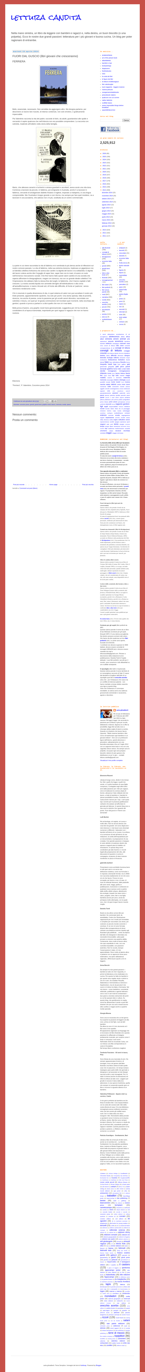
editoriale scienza (117, 1230)
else (107, 1246)
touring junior (111, 1338)
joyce (113, 373)
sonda (128, 1328)
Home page (53, 484)
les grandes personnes (115, 1287)
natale (108, 384)
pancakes (122, 284)
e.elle (112, 1225)
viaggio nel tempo (117, 433)
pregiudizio (126, 399)
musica (127, 382)
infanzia (103, 373)
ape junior (117, 1191)
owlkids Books (110, 1308)
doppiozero (106, 68)
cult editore (119, 1219)
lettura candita (46, 17)
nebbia (119, 384)
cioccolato (122, 253)
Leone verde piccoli (107, 1182)
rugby (114, 411)
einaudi (119, 1241)
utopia (111, 431)
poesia (104, 314)
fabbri (126, 1246)
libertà (128, 373)
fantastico (121, 360)
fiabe (107, 362)
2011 (104, 236)
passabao (121, 1308)
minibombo (126, 1293)
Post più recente (18, 484)
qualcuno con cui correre (110, 97)
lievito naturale (124, 265)
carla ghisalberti (122, 710)
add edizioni (105, 1186)
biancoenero (105, 1203)
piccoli (104, 307)
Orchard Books (104, 1184)
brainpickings (106, 66)
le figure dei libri (107, 79)
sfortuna (106, 419)
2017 (104, 181)
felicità (102, 362)
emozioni (122, 357)
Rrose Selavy (115, 1184)
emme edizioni (116, 1246)
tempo (102, 426)
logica (105, 375)
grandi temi (38, 404)
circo (101, 345)
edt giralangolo (106, 1241)
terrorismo (123, 426)
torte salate (123, 317)
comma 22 (112, 1216)
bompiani (118, 1205)
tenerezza (117, 426)
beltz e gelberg (119, 1200)
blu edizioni (119, 1203)
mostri (118, 382)
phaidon (124, 1310)
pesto (121, 299)
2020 (104, 172)
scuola (117, 415)
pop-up (104, 317)
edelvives (104, 1227)
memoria (58, 404)
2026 (104, 153)
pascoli (128, 391)
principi (128, 402)
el (112, 1243)
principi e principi (114, 1314)
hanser (102, 1262)
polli (112, 399)
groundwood (124, 1260)
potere (120, 399)
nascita (102, 384)
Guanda (114, 1178)
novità (64, 404)
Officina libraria (122, 1182)
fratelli (110, 364)
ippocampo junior (113, 1270)
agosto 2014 (106, 205)
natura (113, 384)
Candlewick (124, 1173)
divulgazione (106, 257)
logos (102, 1291)
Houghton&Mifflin (125, 1178)
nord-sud (127, 1298)
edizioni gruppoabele (109, 1237)
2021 (104, 169)
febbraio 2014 (107, 223)
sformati (122, 312)
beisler (103, 1200)
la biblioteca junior (124, 1277)
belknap (83, 1365)
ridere (112, 408)
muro (122, 382)
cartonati (123, 343)
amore (116, 339)
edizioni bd (112, 1232)
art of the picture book (109, 58)
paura (102, 395)
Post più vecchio (88, 484)
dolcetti (121, 256)
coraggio (127, 351)
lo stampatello (113, 1289)
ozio (114, 391)
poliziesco (108, 399)
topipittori (120, 1335)
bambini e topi (107, 63)
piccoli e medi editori (112, 397)
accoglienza (103, 336)
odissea (128, 386)
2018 (104, 178)
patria (128, 393)
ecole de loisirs (125, 1225)
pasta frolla (123, 289)
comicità (127, 345)
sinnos (102, 1328)
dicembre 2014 (107, 192)
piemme (116, 1312)
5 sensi (103, 334)
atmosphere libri (116, 1193)
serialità (123, 417)
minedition (115, 1293)
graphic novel (46, 404)
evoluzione (103, 360)
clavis (111, 1209)
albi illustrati (106, 248)
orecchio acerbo (105, 303)
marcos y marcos (115, 1291)
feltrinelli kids (105, 1250)
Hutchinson (105, 1180)
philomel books (104, 1312)
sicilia (111, 419)
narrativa (105, 297)
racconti (108, 404)
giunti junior (125, 1257)
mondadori (110, 1296)
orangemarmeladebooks (110, 92)
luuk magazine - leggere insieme (113, 87)
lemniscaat (103, 1287)
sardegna (109, 413)
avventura (119, 341)
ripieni (121, 304)
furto (119, 364)
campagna (115, 343)
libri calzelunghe (107, 84)
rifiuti (116, 408)
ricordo (107, 408)
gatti (128, 364)
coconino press (24, 404)
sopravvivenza (104, 422)
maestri (122, 375)
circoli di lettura (109, 345)
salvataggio (126, 411)
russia (119, 411)
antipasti (122, 248)
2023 (104, 162)
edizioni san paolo (108, 1239)
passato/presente (105, 393)
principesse (121, 402)
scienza (103, 415)
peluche (112, 395)
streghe (122, 424)
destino (102, 355)
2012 (104, 233)
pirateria (127, 397)
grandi (32, 404)
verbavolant (104, 1343)
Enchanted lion (104, 1178)
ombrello (107, 388)
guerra (110, 369)
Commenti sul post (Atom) (28, 488)
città (117, 345)
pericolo (123, 395)
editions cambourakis (115, 1227)
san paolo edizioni (115, 1323)
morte (113, 382)
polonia (116, 399)
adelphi (113, 1186)
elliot (101, 1246)
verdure (121, 322)
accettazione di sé (123, 334)
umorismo (103, 431)
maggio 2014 (106, 214)
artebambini (104, 1193)
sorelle (112, 422)
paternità (122, 393)
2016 (104, 184)
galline (124, 364)
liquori (121, 272)
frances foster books (106, 1253)
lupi (113, 375)
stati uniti (110, 424)
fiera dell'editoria (114, 362)
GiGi (103, 74)
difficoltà (113, 355)
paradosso (120, 391)
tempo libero (109, 426)
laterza (122, 1284)
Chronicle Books (105, 1175)
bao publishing (122, 1198)
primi (120, 301)
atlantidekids (106, 60)
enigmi (128, 357)
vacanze (118, 431)
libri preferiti (106, 287)
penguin (115, 1310)
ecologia (110, 357)
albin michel (120, 1189)
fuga (114, 364)
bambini (102, 343)
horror (115, 369)
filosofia (123, 362)
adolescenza (114, 336)
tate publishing (119, 1330)
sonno (128, 419)
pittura (102, 399)
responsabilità (113, 406)
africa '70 (121, 1186)
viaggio (109, 433)
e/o (117, 1225)
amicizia (108, 339)
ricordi (102, 408)
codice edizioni (118, 1214)
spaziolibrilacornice (108, 110)
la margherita (120, 1279)
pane (120, 287)
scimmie (110, 415)
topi (106, 428)
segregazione (125, 415)
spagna (117, 422)
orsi (108, 391)
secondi (121, 309)
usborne (102, 1341)
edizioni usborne (123, 1239)
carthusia (127, 1207)
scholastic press (105, 1326)
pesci (128, 395)
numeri (122, 386)
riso (120, 306)
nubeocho (120, 1301)
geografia (111, 366)
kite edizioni (125, 1275)
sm (122, 1328)
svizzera (127, 424)
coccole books (107, 1212)
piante (102, 397)
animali (123, 339)
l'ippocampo (109, 1277)
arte (128, 339)
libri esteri (105, 284)
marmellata (123, 275)
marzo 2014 (106, 220)
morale (108, 382)
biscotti (121, 250)
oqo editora (121, 1303)
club (129, 1209)
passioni (115, 393)
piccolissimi (106, 309)
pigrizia (122, 397)
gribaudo (114, 1260)
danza (112, 353)
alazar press (110, 1189)
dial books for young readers (119, 1223)
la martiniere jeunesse (106, 1281)
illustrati (104, 277)
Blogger (98, 1365)
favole (128, 360)
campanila (119, 1207)
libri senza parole (105, 291)
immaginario (112, 371)
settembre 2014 (107, 202)
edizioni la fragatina (124, 1237)
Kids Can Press (123, 1180)
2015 (104, 187)
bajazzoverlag (110, 1198)
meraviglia (110, 380)
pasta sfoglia (123, 294)
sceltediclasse (107, 319)
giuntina (106, 1260)
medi (103, 294)
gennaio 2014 (107, 226)
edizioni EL (103, 1232)
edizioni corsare (110, 1235)
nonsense (103, 386)
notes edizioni (108, 1301)
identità (102, 371)
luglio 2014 (106, 208)
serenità (117, 417)
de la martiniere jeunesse (119, 1221)
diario (108, 355)
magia (128, 375)
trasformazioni (119, 428)
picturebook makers (109, 95)
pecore (107, 395)
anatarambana (107, 55)
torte (120, 314)
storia (116, 424)
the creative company (106, 1336)
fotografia (103, 364)
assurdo (111, 341)
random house (126, 1314)
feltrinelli (122, 1248)
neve (123, 384)
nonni (128, 384)
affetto (123, 336)
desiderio (127, 353)
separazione (109, 417)
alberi (102, 339)
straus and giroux (107, 1330)
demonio (121, 353)
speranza (123, 422)
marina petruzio (107, 89)
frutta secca (123, 263)
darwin (116, 353)
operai (69, 404)
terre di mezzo (116, 1332)
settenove (116, 1326)
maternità (126, 377)
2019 (104, 175)
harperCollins (111, 1262)
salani (126, 1320)
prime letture (104, 402)
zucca (121, 324)
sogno (115, 419)
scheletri (127, 413)
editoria (116, 357)
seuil (125, 1326)
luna (109, 375)
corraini (122, 1216)
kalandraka (110, 1275)
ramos (113, 404)
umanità (127, 428)
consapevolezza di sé (107, 348)
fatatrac (111, 1248)
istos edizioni (112, 1272)
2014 (104, 190)
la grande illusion (107, 1279)
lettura (123, 373)
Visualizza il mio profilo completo (111, 760)
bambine (127, 341)
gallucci (114, 1255)
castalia (104, 1209)
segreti (102, 417)
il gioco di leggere (113, 1268)
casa (128, 343)
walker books (116, 1343)
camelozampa (106, 1207)
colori (122, 345)
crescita (103, 353)
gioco (122, 366)
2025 (104, 156)
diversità (103, 357)
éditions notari (121, 1345)
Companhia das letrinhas (121, 1175)
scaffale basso (107, 103)
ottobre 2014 (106, 198)
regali (106, 406)
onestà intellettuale (124, 388)
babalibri (111, 1195)
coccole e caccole (121, 1212)
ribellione (127, 406)
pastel (128, 1308)
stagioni (102, 424)
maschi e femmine (114, 377)
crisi (108, 353)
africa (128, 336)
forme (128, 362)
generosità (103, 366)
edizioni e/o (126, 1235)
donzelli (103, 1225)
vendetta (102, 433)
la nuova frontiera (122, 1281)
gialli (117, 366)
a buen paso (126, 1184)
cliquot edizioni (121, 1209)
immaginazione (124, 371)
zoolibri (109, 1345)
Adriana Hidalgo (113, 1173)
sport (128, 422)
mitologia (122, 380)
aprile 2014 (106, 217)
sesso (128, 417)
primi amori (113, 402)
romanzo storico (105, 411)
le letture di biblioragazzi (110, 81)
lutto (117, 375)
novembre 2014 (107, 196)
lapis (108, 1284)
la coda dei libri (107, 76)
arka (125, 1191)
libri (101, 375)
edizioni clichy (124, 1232)
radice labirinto (107, 100)
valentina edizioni (118, 1341)
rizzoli (105, 1317)
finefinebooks (106, 71)
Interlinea (113, 1180)
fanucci (102, 1248)
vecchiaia (126, 431)
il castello (113, 1265)
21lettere (102, 1173)
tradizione (111, 428)
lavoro (53, 404)
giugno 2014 (106, 211)
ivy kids (122, 1272)
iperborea (126, 1268)
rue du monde (115, 1320)
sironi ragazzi (114, 1328)
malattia (103, 377)
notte (109, 386)
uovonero (122, 1338)
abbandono (110, 334)
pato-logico (106, 1310)
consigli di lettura (105, 253)
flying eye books (122, 1250)
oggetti (102, 388)
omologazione (114, 388)
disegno (127, 355)
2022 (104, 165)
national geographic (114, 1298)
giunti (113, 1257)
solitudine (121, 419)
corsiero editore (105, 1219)
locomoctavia (124, 1289)
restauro (121, 406)
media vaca (106, 1293)
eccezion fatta (107, 261)
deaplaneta (103, 1223)
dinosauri (120, 355)
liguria (121, 270)
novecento (115, 386)
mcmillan (127, 1291)
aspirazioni (103, 341)
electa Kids (121, 1244)
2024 (104, 159)
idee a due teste (124, 369)
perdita (118, 395)
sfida (101, 419)
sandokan (102, 413)
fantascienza (112, 360)
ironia (109, 373)
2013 (104, 230)
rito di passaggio (124, 408)
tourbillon (102, 1338)
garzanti (124, 1255)
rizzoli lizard (119, 1317)
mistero (116, 380)
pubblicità (102, 404)
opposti (102, 391)
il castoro (124, 1264)
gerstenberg (104, 1257)
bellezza (108, 343)
